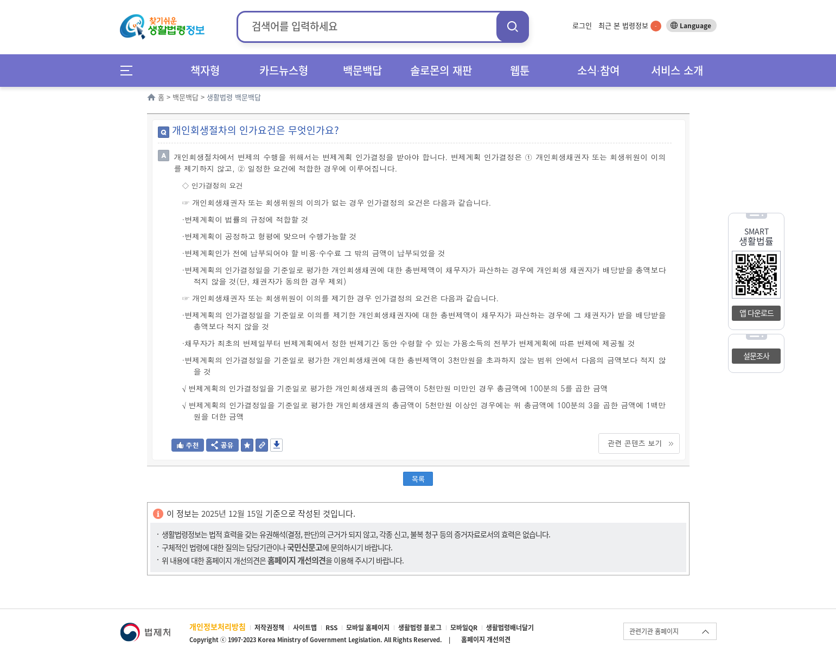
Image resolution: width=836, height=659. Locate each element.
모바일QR (463, 627)
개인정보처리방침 (217, 626)
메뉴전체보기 (129, 70)
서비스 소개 (677, 70)
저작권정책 (269, 627)
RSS (331, 627)
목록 (418, 478)
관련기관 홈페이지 (654, 631)
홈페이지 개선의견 (485, 639)
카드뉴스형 (283, 70)
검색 (512, 26)
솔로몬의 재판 (441, 70)
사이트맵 (305, 627)
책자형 (205, 70)
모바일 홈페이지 (368, 627)
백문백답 (362, 70)
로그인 (582, 25)
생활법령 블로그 (420, 627)
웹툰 (519, 70)
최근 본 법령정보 (629, 25)
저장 (276, 445)
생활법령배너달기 (510, 627)
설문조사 (756, 355)
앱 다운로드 (756, 312)
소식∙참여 (598, 70)
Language (695, 25)
